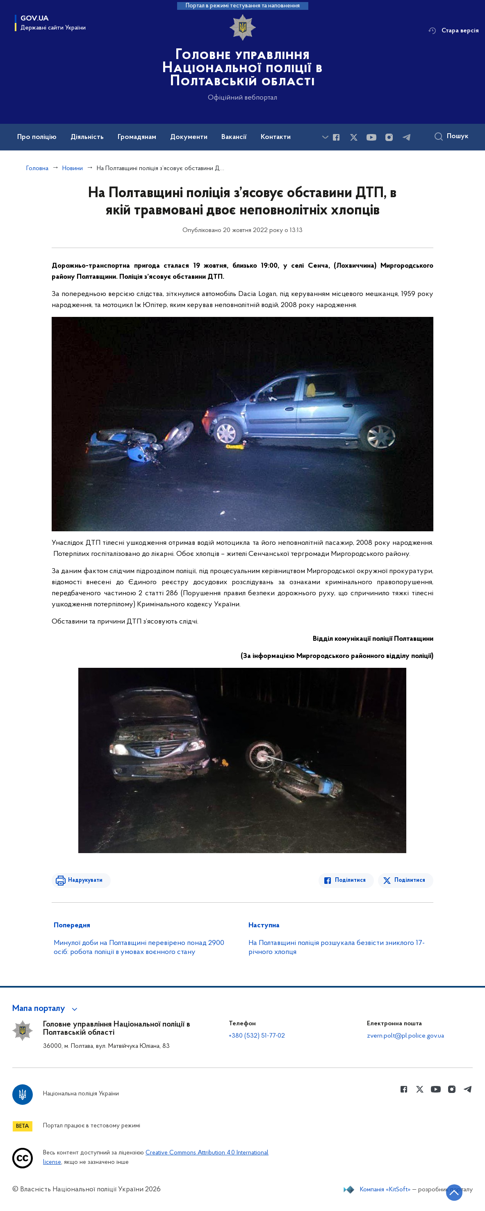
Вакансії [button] (234, 137)
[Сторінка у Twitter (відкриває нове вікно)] (354, 137)
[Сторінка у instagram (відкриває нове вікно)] (389, 137)
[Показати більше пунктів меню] (325, 137)
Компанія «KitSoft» (385, 1189)
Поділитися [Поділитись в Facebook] (350, 880)
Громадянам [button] (137, 137)
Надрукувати (85, 880)
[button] (46, 1009)
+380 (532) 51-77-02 (257, 1036)
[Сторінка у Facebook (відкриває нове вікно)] (336, 137)
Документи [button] (188, 137)
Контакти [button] (276, 137)
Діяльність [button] (87, 137)
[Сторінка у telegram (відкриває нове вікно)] (407, 137)
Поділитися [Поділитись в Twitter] (409, 880)
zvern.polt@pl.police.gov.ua (405, 1036)
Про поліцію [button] (37, 137)
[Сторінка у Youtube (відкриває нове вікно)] (371, 137)
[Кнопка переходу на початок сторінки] (454, 1192)
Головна (37, 168)
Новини (72, 168)
